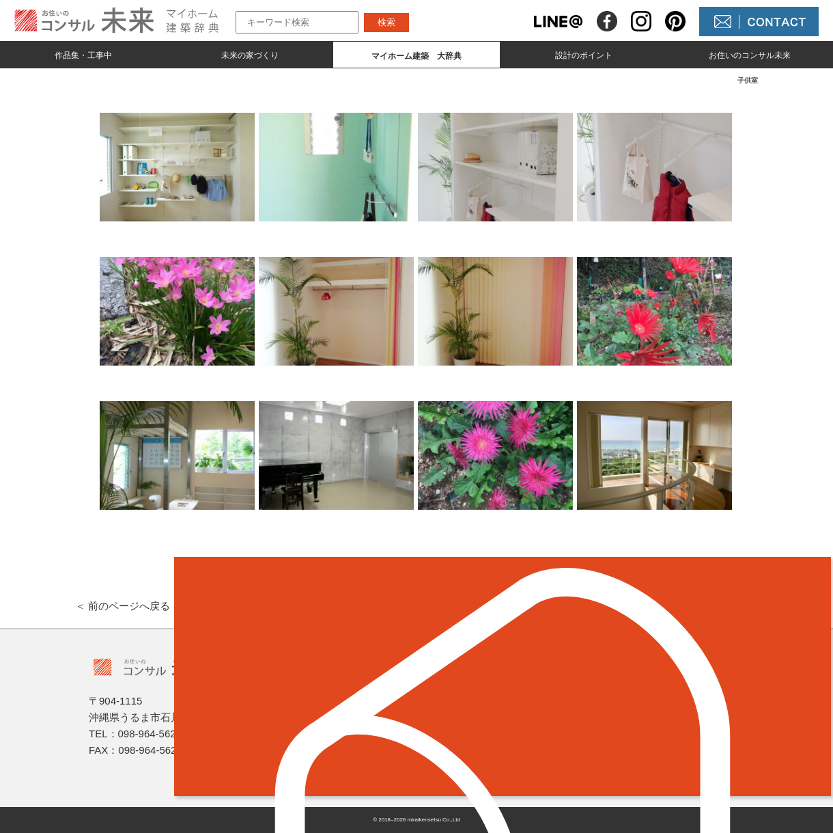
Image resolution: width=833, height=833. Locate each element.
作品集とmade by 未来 (336, 694)
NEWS (460, 717)
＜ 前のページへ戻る (122, 606)
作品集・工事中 (83, 55)
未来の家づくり (250, 55)
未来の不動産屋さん (493, 694)
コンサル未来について (498, 740)
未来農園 (466, 763)
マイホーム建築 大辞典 (341, 740)
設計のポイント (583, 55)
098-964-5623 (150, 733)
